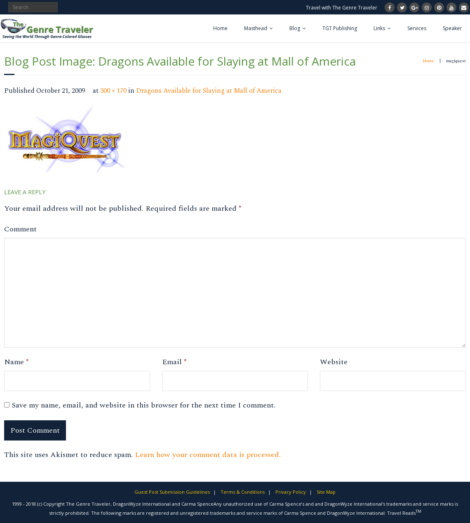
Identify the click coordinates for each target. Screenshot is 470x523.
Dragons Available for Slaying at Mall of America (209, 91)
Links (379, 28)
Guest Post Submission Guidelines (172, 492)
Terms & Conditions (243, 492)
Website (334, 362)
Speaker (452, 28)
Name (16, 362)
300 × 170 (113, 91)
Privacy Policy (290, 492)
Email (174, 362)
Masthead (255, 28)
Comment (20, 229)
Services (416, 28)
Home (220, 28)
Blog (294, 28)
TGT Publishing (339, 28)
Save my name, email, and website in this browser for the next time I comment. (143, 405)
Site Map (326, 492)
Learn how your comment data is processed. (208, 454)
